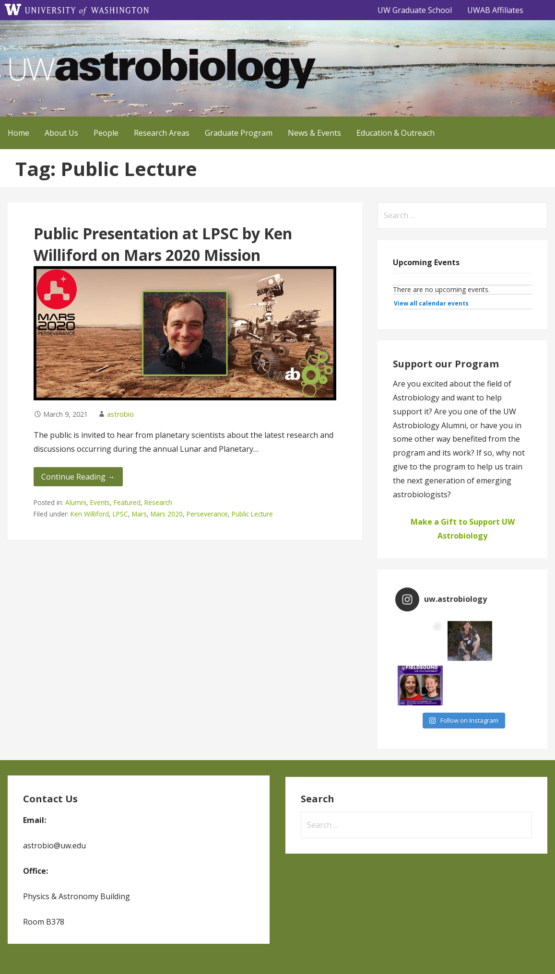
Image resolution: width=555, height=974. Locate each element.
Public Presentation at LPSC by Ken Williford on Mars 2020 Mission (163, 244)
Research (158, 502)
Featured (127, 502)
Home (18, 133)
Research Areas (161, 133)
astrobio (120, 414)
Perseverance (207, 513)
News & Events (314, 133)
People (106, 133)
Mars (139, 513)
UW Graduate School (415, 10)
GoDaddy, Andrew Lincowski (53, 953)
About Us (61, 133)
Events (100, 502)
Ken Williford (90, 513)
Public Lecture (252, 513)
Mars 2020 (167, 513)
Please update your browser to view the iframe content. (462, 297)
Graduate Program (238, 133)
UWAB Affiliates (495, 10)
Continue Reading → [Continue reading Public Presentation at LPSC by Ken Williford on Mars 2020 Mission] (78, 476)
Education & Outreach (395, 133)
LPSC (120, 513)
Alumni (75, 502)
